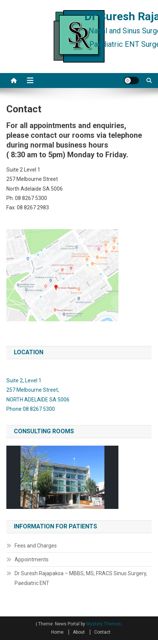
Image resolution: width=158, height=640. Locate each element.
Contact (102, 632)
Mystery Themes (103, 624)
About (79, 632)
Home (57, 632)
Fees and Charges (36, 546)
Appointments (32, 559)
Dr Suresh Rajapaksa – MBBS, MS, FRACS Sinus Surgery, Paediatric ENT (81, 578)
